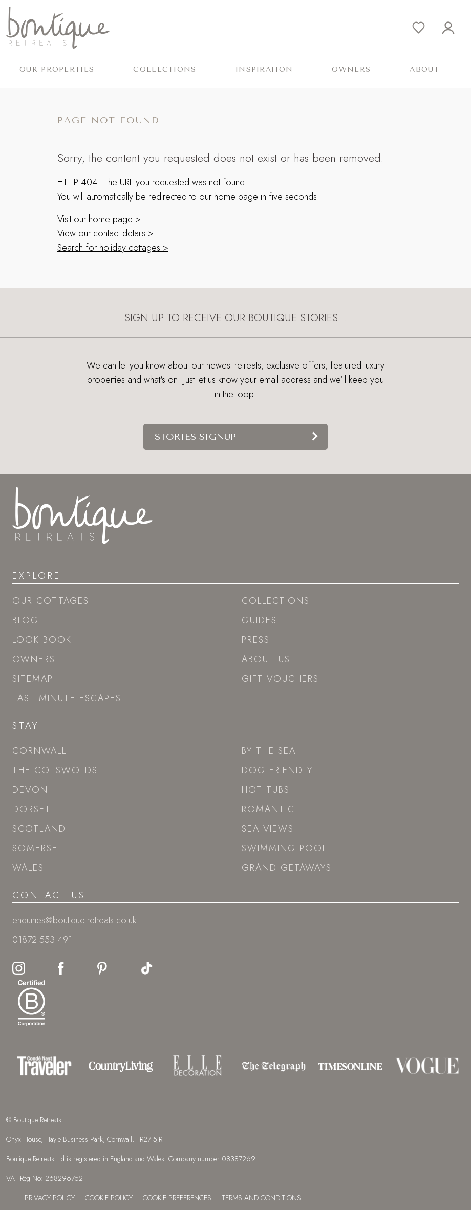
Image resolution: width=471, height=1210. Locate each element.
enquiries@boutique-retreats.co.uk (74, 920)
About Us (266, 659)
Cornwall (39, 751)
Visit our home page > (99, 219)
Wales (28, 867)
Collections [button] (164, 69)
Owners (351, 69)
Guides (259, 620)
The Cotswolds (55, 770)
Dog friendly (277, 770)
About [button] (424, 69)
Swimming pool (284, 848)
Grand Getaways (287, 867)
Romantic (268, 809)
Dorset (31, 809)
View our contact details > (105, 233)
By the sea (269, 751)
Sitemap (32, 678)
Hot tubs (266, 789)
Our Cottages (50, 601)
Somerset (38, 848)
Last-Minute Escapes (66, 698)
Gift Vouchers (280, 678)
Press (256, 639)
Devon (30, 789)
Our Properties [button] (56, 69)
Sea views (268, 828)
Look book (42, 639)
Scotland (39, 828)
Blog (25, 620)
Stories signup (195, 436)
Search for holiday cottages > (112, 247)
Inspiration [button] (264, 69)
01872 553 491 (42, 939)
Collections (276, 601)
